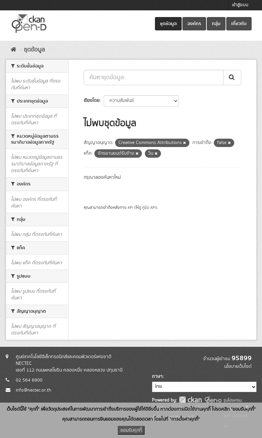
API (130, 207)
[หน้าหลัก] (13, 49)
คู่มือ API (149, 207)
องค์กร (194, 23)
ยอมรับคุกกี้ (131, 430)
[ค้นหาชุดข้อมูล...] (154, 77)
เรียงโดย (91, 100)
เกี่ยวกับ (239, 23)
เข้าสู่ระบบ (240, 5)
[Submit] (232, 77)
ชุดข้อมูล (168, 23)
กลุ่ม (216, 23)
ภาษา (157, 376)
